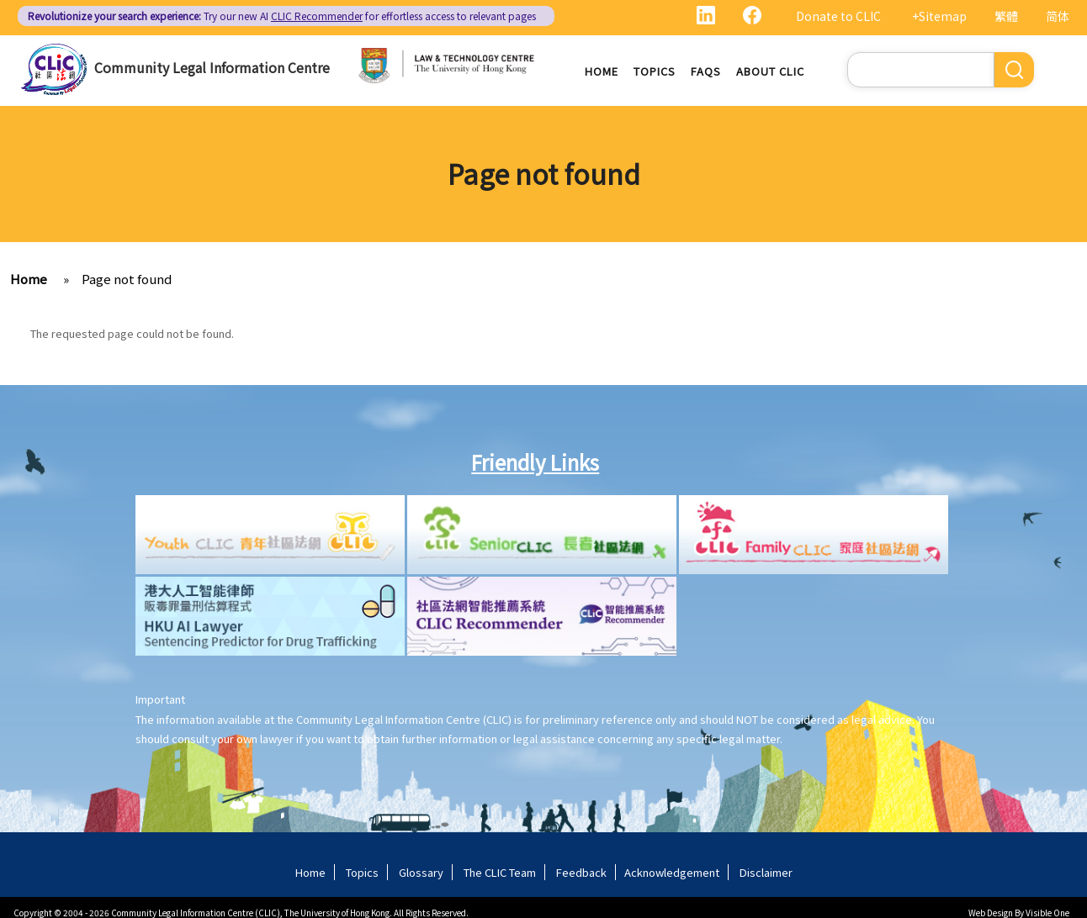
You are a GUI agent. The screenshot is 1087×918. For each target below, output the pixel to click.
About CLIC (770, 71)
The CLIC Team (500, 873)
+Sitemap (939, 16)
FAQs (706, 71)
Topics (655, 71)
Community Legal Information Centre (212, 67)
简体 (1057, 16)
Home (601, 71)
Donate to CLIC (838, 16)
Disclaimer (766, 873)
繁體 (1006, 16)
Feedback (581, 873)
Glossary (421, 873)
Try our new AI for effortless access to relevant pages (282, 15)
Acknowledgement (671, 873)
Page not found (127, 279)
